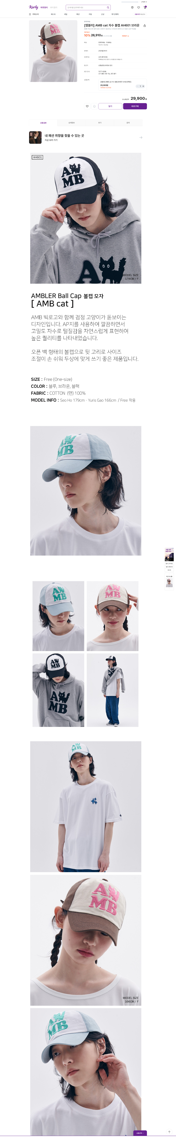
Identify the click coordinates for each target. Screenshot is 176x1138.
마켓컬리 (44, 7)
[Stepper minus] (138, 86)
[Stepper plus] (142, 86)
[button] (85, 138)
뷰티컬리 (53, 7)
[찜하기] (87, 106)
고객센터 (144, 2)
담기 (110, 106)
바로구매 (135, 106)
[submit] (107, 7)
